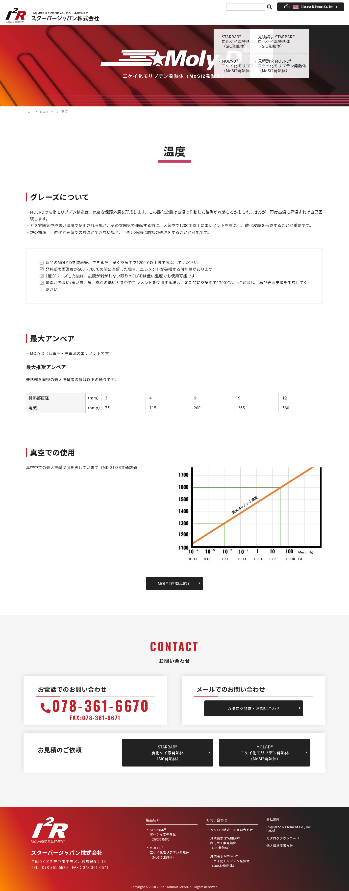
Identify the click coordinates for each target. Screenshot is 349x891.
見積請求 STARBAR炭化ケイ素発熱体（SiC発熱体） (225, 843)
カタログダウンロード (282, 838)
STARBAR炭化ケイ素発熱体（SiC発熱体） (167, 753)
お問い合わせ (277, 18)
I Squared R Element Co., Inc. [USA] (289, 829)
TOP (145, 18)
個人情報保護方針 (279, 846)
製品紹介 (174, 18)
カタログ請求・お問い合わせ (253, 708)
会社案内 (207, 18)
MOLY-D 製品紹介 (174, 583)
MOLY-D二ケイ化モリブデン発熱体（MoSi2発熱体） (264, 753)
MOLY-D (47, 111)
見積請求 (240, 18)
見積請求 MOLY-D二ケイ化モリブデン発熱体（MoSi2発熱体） (230, 861)
